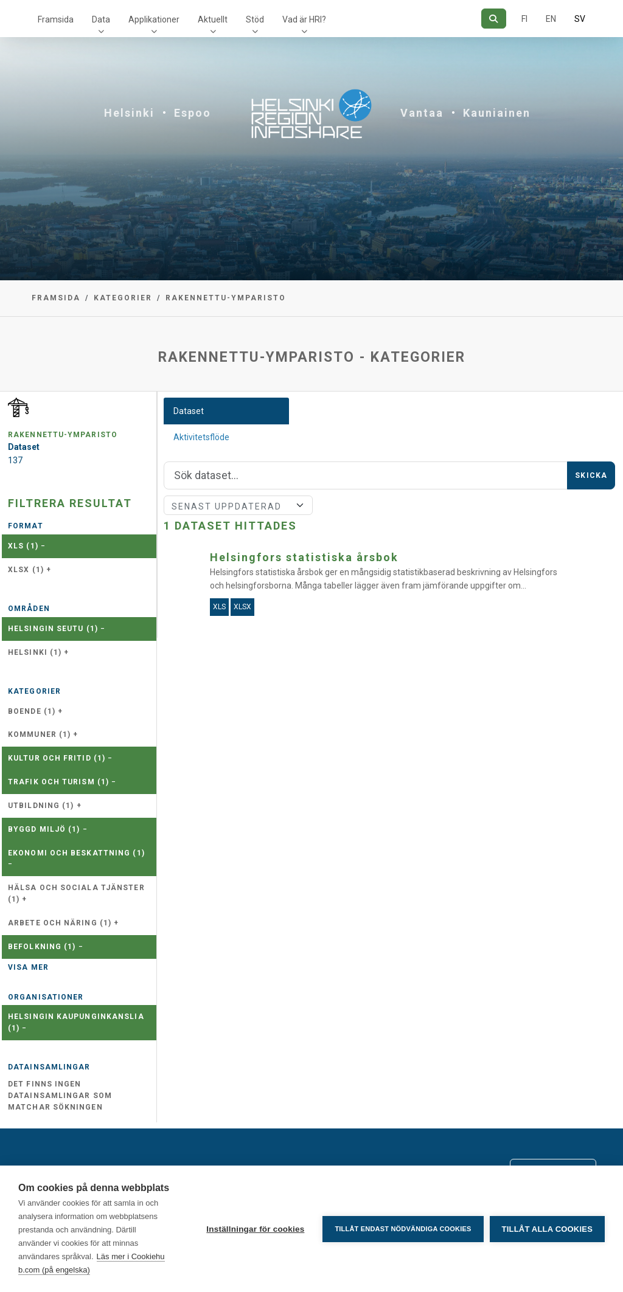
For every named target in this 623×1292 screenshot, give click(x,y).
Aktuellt (213, 19)
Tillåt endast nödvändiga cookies (403, 1228)
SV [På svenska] (579, 19)
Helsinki (129, 112)
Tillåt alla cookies (547, 1229)
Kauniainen (497, 112)
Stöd (255, 19)
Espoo (192, 112)
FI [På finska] (524, 19)
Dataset (188, 411)
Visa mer (28, 967)
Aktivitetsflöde (201, 437)
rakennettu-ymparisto (225, 298)
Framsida (56, 19)
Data (101, 19)
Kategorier (123, 298)
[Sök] (493, 19)
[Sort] (238, 505)
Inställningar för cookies (255, 1229)
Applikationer (153, 19)
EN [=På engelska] (551, 19)
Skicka (591, 475)
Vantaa (422, 112)
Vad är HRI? (304, 19)
